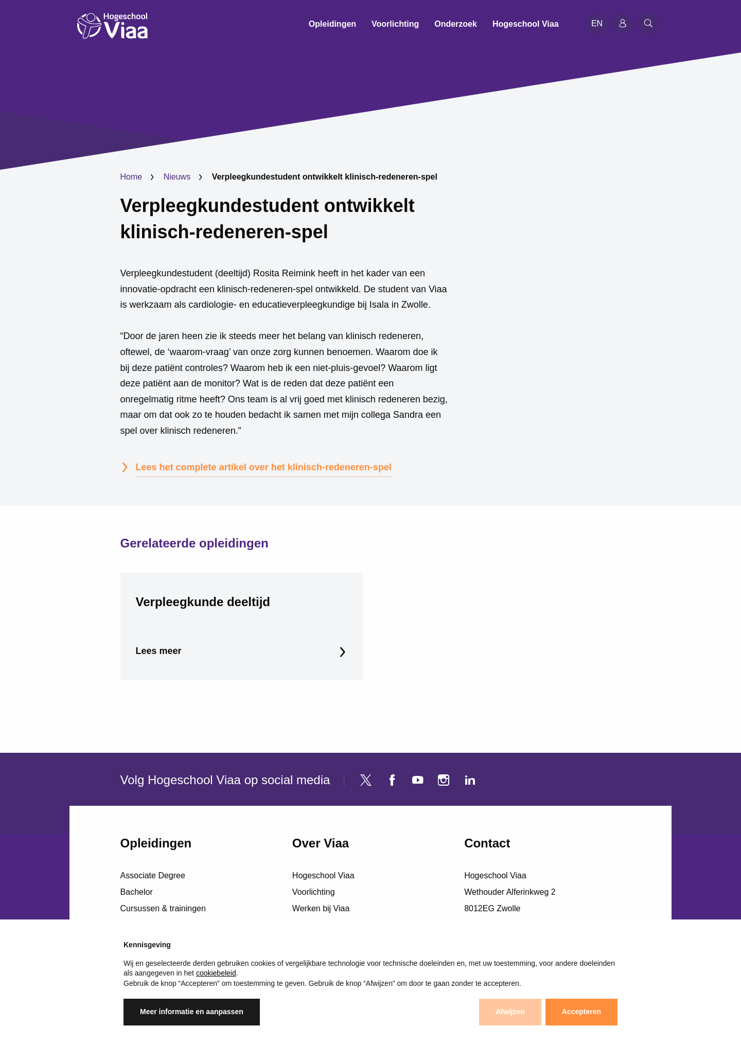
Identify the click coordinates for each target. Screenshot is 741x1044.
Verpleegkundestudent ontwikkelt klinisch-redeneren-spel (267, 218)
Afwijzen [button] (510, 1011)
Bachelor (136, 892)
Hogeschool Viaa (323, 875)
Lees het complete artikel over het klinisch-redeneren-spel (264, 467)
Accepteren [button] (581, 1011)
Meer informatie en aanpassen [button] (191, 1011)
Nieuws (177, 176)
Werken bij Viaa (320, 908)
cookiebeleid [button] (216, 973)
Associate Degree (152, 875)
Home (131, 176)
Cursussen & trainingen (163, 908)
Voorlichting (313, 892)
